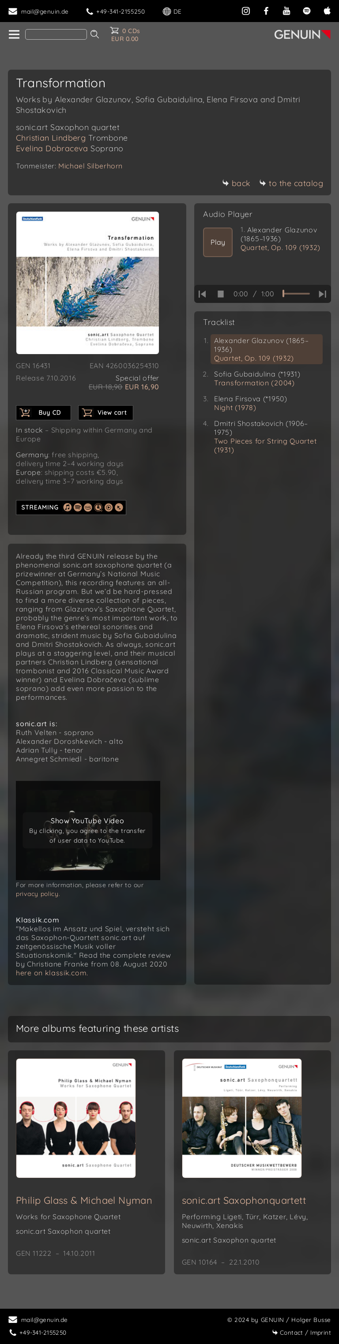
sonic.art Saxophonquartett (244, 1200)
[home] (13, 35)
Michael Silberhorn (90, 165)
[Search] (56, 34)
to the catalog (291, 183)
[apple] (327, 10)
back (236, 183)
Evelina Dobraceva (70, 148)
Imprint (301, 1332)
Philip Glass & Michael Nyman (84, 1200)
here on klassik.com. (52, 972)
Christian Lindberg (72, 138)
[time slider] (296, 293)
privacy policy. (38, 894)
